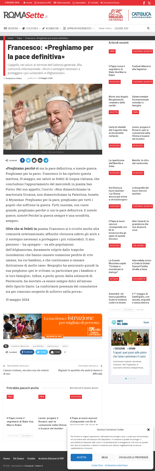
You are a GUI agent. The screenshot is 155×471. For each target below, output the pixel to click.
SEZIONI (11, 28)
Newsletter (79, 2)
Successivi (27, 436)
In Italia (114, 279)
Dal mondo (139, 245)
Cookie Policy (97, 465)
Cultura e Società (142, 51)
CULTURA (30, 28)
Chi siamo (18, 458)
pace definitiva (38, 346)
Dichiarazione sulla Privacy (116, 465)
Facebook (29, 466)
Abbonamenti (62, 2)
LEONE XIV (122, 28)
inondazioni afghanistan (20, 346)
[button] (148, 429)
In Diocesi (76, 397)
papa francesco (53, 346)
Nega (105, 457)
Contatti (93, 2)
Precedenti (13, 436)
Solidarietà (139, 279)
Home (27, 2)
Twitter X (39, 466)
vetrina (65, 346)
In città (114, 112)
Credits (31, 458)
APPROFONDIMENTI (77, 28)
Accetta (81, 457)
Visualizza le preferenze (133, 457)
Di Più (104, 2)
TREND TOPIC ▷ (105, 28)
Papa (10, 397)
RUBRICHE (50, 28)
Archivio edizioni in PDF (51, 458)
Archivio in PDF (42, 2)
